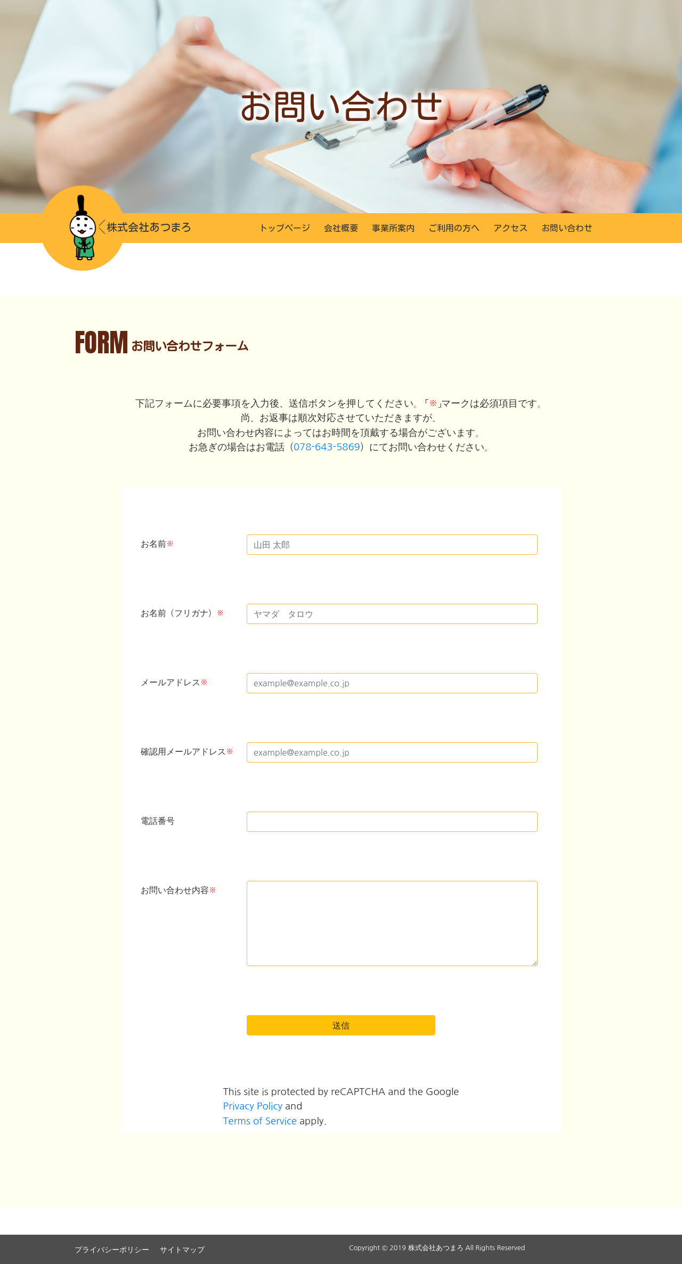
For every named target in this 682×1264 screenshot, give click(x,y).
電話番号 (158, 820)
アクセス (510, 228)
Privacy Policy (252, 1106)
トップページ (284, 228)
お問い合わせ (566, 228)
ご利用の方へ (454, 228)
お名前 (157, 543)
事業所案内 (393, 228)
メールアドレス (174, 682)
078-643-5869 (327, 447)
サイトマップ (182, 1249)
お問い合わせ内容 (179, 890)
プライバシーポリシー (112, 1249)
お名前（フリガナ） (182, 613)
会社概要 (341, 228)
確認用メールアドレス (187, 751)
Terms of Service (260, 1121)
